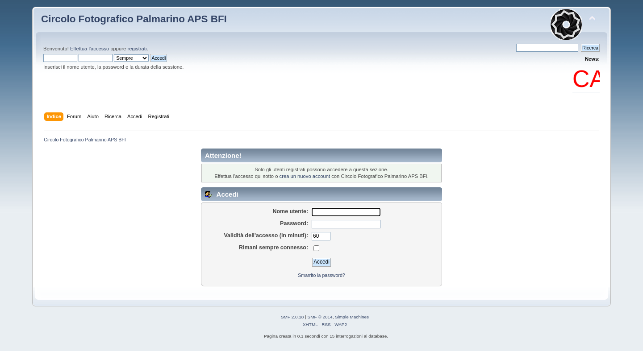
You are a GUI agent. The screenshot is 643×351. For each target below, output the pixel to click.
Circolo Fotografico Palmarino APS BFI (134, 19)
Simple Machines (352, 316)
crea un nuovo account (305, 176)
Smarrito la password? (321, 275)
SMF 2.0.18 (292, 316)
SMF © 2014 (320, 316)
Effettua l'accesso (89, 48)
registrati (136, 48)
